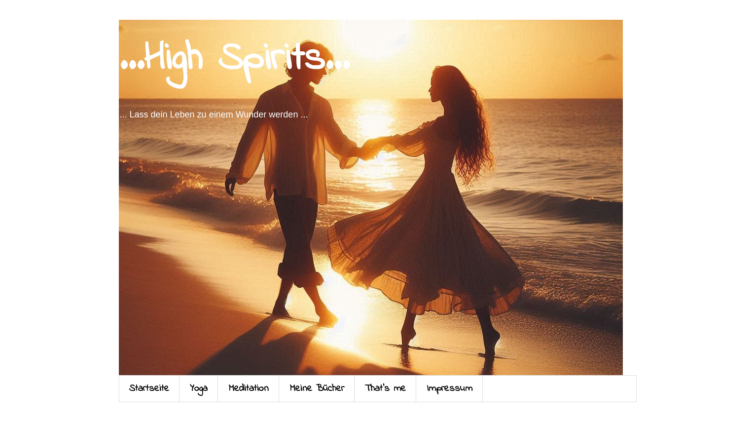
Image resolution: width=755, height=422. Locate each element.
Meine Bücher (316, 389)
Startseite (149, 389)
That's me (385, 389)
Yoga (199, 389)
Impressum (449, 389)
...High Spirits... (234, 59)
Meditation (248, 389)
